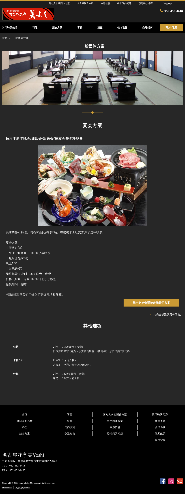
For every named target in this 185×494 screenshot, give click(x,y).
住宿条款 (160, 421)
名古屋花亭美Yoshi (23, 455)
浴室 (69, 421)
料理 (24, 427)
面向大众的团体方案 (115, 414)
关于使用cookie (23, 487)
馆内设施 (69, 427)
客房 (69, 414)
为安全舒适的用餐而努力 (166, 314)
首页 (24, 414)
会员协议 (160, 427)
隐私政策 (160, 433)
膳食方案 (24, 433)
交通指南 (69, 433)
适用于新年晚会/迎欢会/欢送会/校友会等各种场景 (44, 138)
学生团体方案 (115, 421)
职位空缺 (160, 440)
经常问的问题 (115, 433)
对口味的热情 (25, 421)
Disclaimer (7, 487)
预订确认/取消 (146, 3)
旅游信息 (115, 427)
